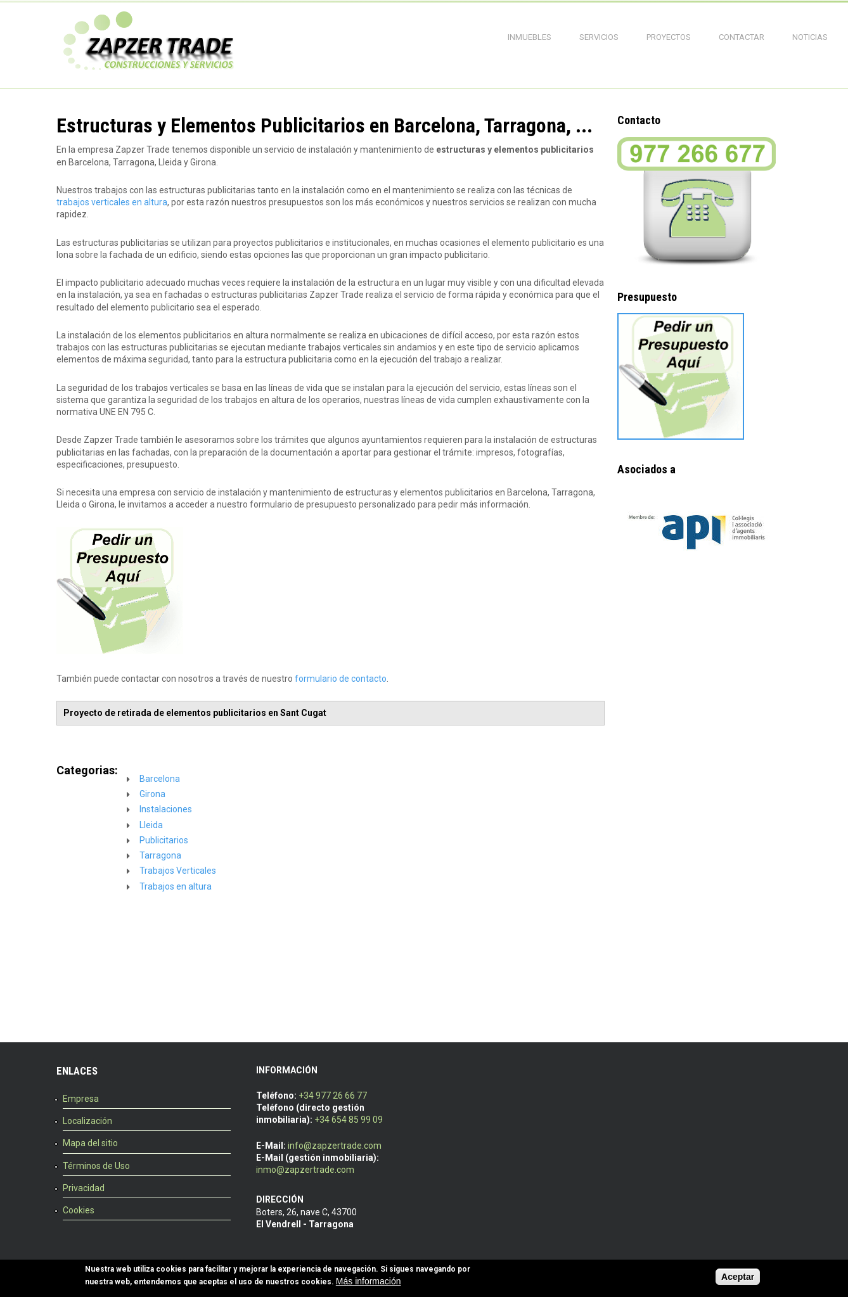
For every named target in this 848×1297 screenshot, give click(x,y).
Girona (152, 794)
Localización (87, 1121)
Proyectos (668, 37)
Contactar (741, 37)
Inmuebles (529, 37)
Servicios (599, 37)
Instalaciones (165, 809)
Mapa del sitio (90, 1143)
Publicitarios (163, 840)
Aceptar (737, 1278)
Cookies (78, 1210)
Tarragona (160, 855)
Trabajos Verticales (177, 871)
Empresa (81, 1099)
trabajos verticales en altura (111, 202)
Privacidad (84, 1188)
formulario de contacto (341, 679)
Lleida (151, 825)
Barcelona (159, 779)
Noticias (810, 37)
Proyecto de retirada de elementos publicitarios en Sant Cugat (194, 713)
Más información (368, 1282)
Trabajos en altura (175, 886)
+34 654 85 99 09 (348, 1120)
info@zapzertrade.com (335, 1145)
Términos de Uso (96, 1166)
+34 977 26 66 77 (333, 1095)
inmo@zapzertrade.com (305, 1170)
